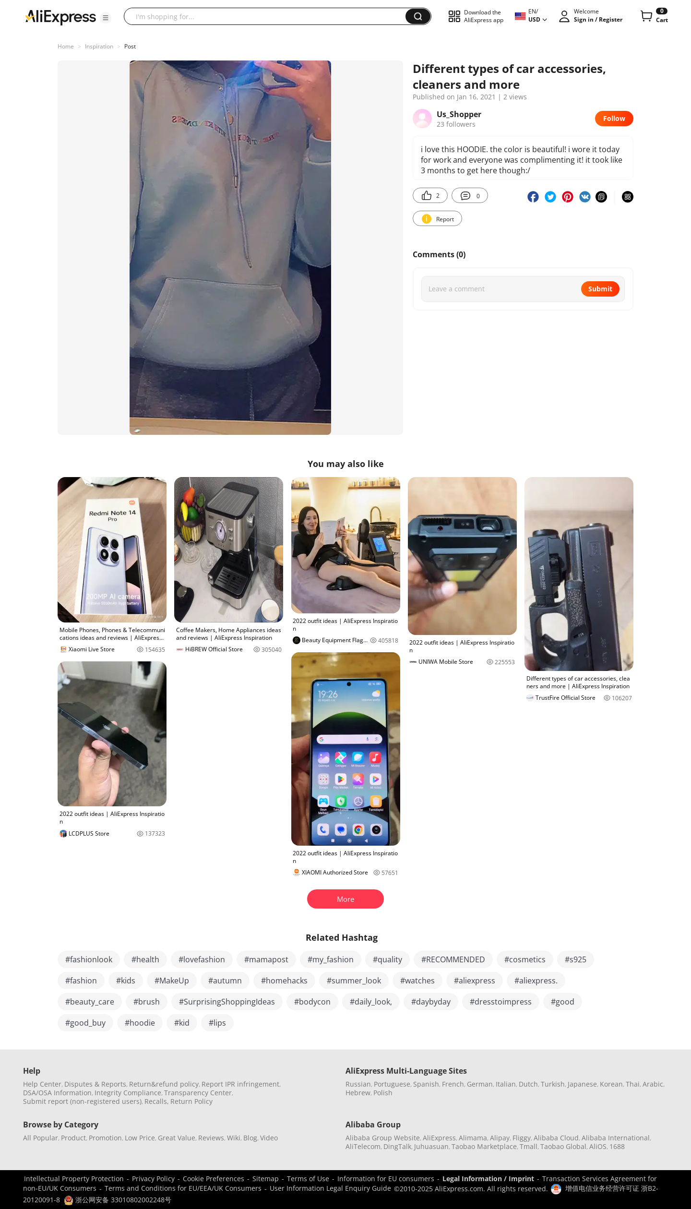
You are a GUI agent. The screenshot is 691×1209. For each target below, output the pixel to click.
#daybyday (431, 1001)
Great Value (176, 1137)
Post (130, 46)
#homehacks (284, 980)
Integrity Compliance (128, 1092)
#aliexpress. (536, 980)
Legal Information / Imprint (488, 1178)
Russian (358, 1084)
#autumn (225, 980)
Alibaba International (616, 1137)
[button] (105, 18)
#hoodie (140, 1022)
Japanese (582, 1084)
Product (73, 1137)
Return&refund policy (164, 1084)
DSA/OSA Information (57, 1092)
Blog (250, 1137)
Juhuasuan (431, 1146)
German (480, 1084)
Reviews (211, 1137)
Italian (506, 1084)
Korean (611, 1084)
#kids (125, 980)
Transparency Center (198, 1092)
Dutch (528, 1084)
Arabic (653, 1084)
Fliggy (521, 1137)
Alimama (473, 1137)
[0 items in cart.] (653, 16)
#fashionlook (88, 959)
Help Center (42, 1084)
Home (66, 46)
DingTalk (397, 1146)
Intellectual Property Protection (74, 1178)
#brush (146, 1001)
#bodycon (312, 1001)
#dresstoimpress (501, 1001)
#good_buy (85, 1022)
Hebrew (358, 1092)
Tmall (528, 1146)
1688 (617, 1146)
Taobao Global (563, 1146)
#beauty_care (89, 1001)
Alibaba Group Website (383, 1137)
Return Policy (191, 1101)
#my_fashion (331, 959)
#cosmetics (525, 959)
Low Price (140, 1137)
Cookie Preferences (213, 1178)
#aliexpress (474, 980)
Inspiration (99, 46)
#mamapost (266, 959)
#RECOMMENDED (453, 959)
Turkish (553, 1084)
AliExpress (439, 1137)
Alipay (500, 1137)
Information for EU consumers (385, 1178)
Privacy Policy (153, 1178)
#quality (387, 959)
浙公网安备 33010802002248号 (117, 1199)
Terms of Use (308, 1178)
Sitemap (265, 1178)
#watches (417, 980)
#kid (182, 1022)
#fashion (81, 980)
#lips (217, 1022)
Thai (633, 1084)
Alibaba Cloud (556, 1137)
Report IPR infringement (240, 1084)
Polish (383, 1092)
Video (269, 1137)
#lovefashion (202, 959)
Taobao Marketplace (484, 1146)
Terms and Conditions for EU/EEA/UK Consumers (183, 1188)
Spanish (426, 1084)
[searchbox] (268, 16)
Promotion (105, 1137)
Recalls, (156, 1101)
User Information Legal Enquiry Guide (330, 1188)
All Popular (40, 1137)
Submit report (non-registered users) (82, 1101)
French (453, 1084)
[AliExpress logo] (60, 16)
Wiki (233, 1137)
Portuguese (392, 1084)
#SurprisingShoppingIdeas (227, 1001)
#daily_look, (371, 1001)
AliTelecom (363, 1146)
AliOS (598, 1146)
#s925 (575, 959)
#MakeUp (172, 980)
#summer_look (354, 980)
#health (145, 959)
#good (562, 1001)
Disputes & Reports (95, 1084)
